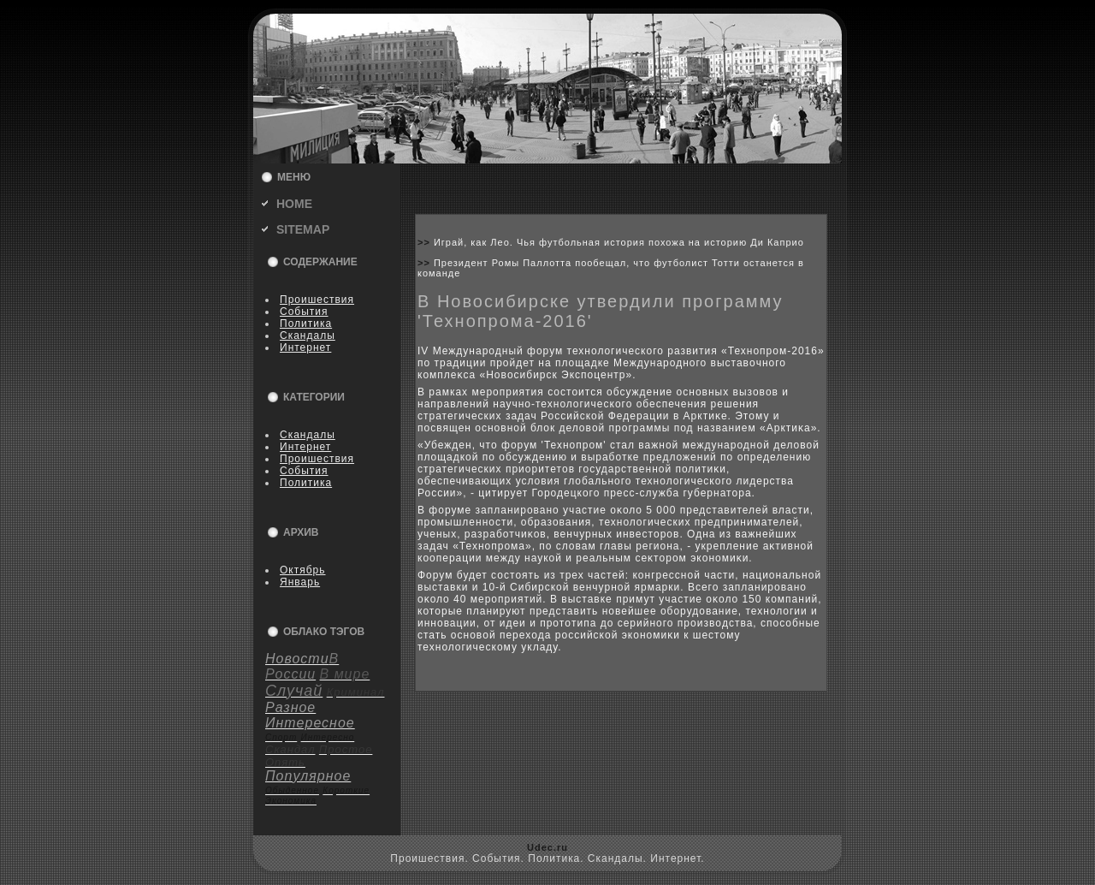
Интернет (305, 347)
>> (425, 242)
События (304, 312)
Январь (300, 582)
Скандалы (307, 336)
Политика (306, 324)
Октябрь (303, 570)
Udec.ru (547, 847)
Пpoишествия (317, 300)
